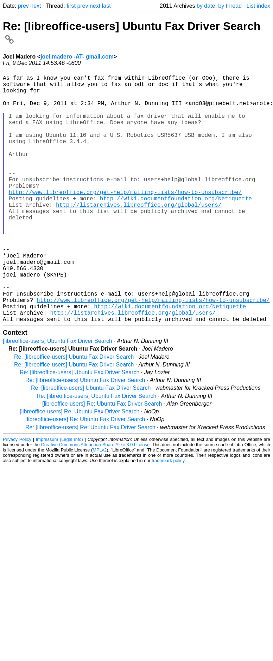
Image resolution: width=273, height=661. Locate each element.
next (35, 6)
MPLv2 (100, 505)
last (106, 6)
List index (258, 6)
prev (23, 6)
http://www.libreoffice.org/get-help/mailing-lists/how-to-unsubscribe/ (125, 219)
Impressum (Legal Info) (59, 494)
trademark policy (168, 515)
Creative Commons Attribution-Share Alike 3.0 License (95, 499)
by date (206, 6)
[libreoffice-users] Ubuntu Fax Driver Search (57, 396)
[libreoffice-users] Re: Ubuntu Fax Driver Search (102, 459)
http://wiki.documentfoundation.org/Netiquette (176, 226)
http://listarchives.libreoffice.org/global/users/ (138, 234)
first (71, 6)
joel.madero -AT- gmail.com (77, 57)
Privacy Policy (17, 494)
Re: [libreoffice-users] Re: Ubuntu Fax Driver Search (90, 482)
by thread (230, 6)
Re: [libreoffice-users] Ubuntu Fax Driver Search (74, 412)
